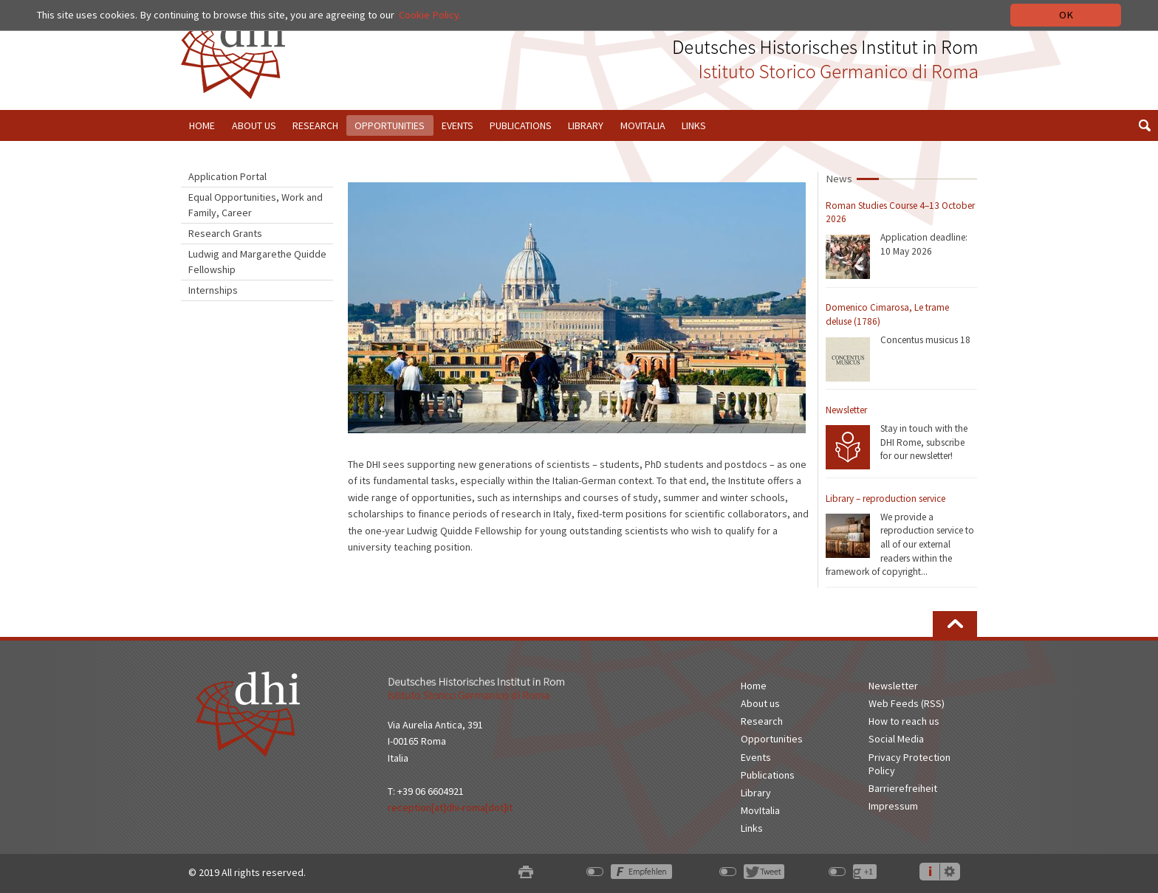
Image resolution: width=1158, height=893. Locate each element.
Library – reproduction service (885, 498)
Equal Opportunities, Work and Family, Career (255, 204)
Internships (213, 290)
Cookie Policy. (430, 14)
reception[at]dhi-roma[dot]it (450, 807)
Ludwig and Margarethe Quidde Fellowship (257, 261)
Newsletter (846, 410)
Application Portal (227, 176)
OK (1066, 14)
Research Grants (225, 233)
